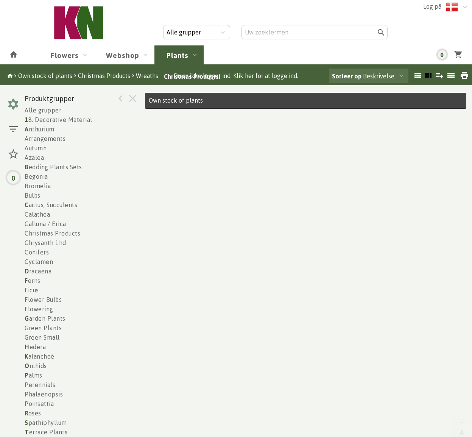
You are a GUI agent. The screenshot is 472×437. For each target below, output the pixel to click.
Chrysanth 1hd (45, 243)
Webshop (122, 55)
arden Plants (45, 318)
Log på (432, 6)
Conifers (37, 252)
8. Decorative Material (58, 119)
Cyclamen (39, 261)
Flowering (39, 309)
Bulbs (33, 195)
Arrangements (45, 138)
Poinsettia (39, 403)
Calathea (37, 214)
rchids (36, 366)
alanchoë (40, 356)
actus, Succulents (51, 205)
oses (33, 413)
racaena (38, 271)
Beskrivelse (363, 76)
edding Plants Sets (53, 167)
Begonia (36, 176)
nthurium (40, 129)
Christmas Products (104, 76)
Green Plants (43, 328)
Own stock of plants (45, 76)
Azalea (34, 157)
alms (33, 375)
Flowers (65, 55)
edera (35, 347)
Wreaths (147, 76)
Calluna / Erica (45, 224)
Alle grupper (43, 110)
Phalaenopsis (44, 394)
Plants (177, 55)
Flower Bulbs (43, 299)
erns (33, 280)
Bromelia (38, 186)
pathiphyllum (46, 422)
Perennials (40, 385)
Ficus (32, 290)
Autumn (36, 148)
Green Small (42, 337)
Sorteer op (346, 76)
